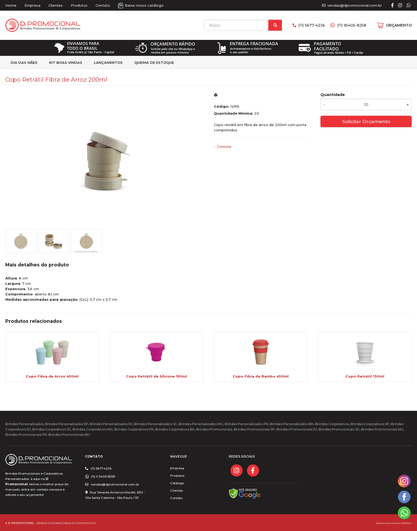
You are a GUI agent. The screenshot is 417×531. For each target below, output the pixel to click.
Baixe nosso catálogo (144, 5)
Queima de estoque (154, 62)
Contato (102, 5)
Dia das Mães (24, 62)
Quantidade (332, 94)
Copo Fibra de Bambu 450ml (261, 376)
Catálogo (177, 483)
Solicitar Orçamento (366, 121)
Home (10, 5)
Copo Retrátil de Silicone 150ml (156, 376)
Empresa (32, 5)
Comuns (224, 146)
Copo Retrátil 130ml (364, 376)
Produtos (79, 5)
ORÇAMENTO (399, 25)
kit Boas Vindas (65, 62)
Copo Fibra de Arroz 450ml (52, 376)
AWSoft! (406, 523)
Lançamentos (108, 62)
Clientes (55, 5)
